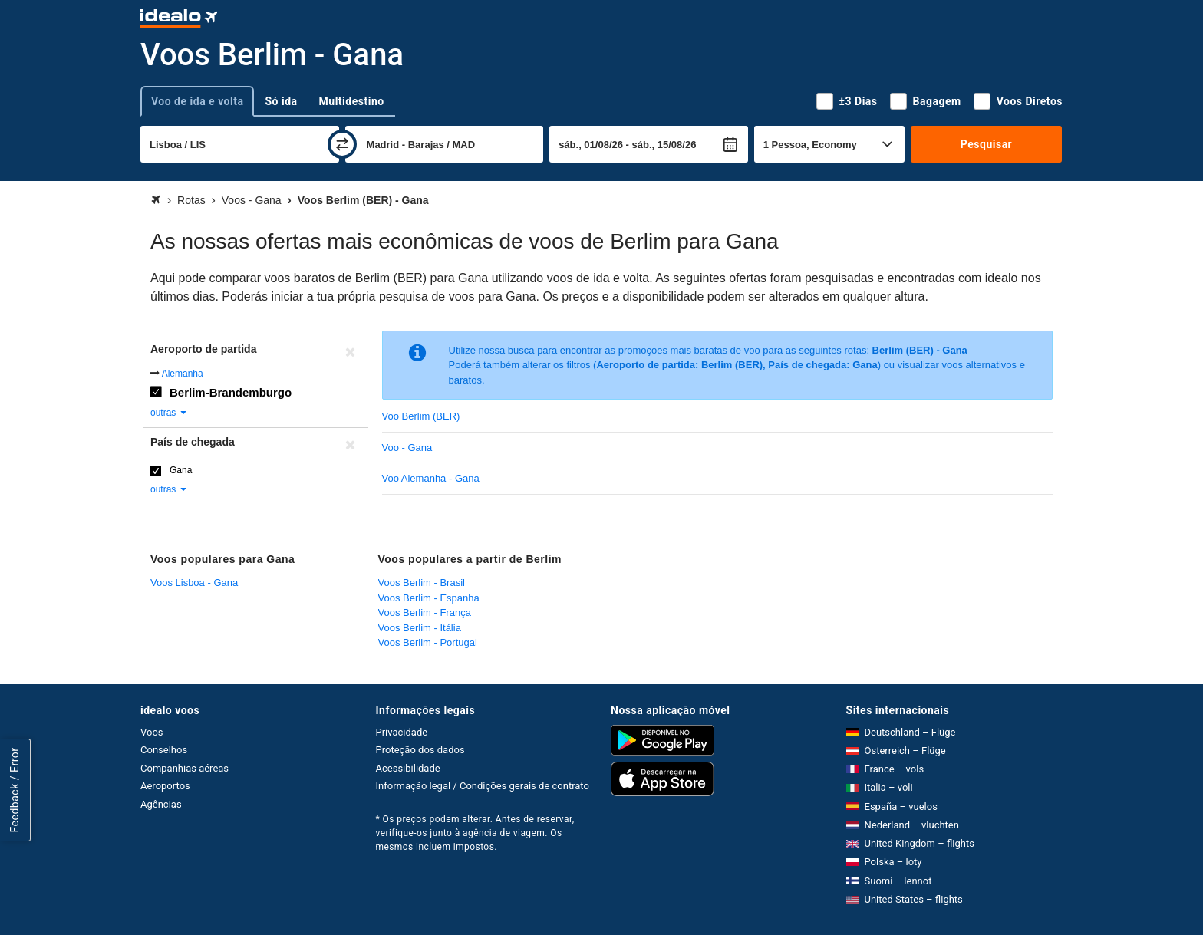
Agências (161, 804)
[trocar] (342, 144)
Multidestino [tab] (351, 101)
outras (169, 412)
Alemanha (182, 373)
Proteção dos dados (420, 750)
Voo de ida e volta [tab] (197, 101)
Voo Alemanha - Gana (431, 478)
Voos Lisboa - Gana (194, 582)
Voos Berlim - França (424, 612)
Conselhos (163, 750)
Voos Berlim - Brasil (421, 582)
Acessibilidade (408, 768)
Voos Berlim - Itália (419, 628)
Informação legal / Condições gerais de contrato (482, 786)
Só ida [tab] (281, 101)
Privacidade (402, 732)
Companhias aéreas (184, 768)
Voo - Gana (407, 447)
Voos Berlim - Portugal (427, 642)
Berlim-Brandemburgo (231, 392)
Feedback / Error (14, 790)
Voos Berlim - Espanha (429, 598)
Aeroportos (165, 786)
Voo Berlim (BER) (421, 416)
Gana (181, 470)
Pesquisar (986, 144)
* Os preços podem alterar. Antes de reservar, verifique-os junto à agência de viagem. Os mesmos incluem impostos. (475, 833)
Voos (151, 732)
